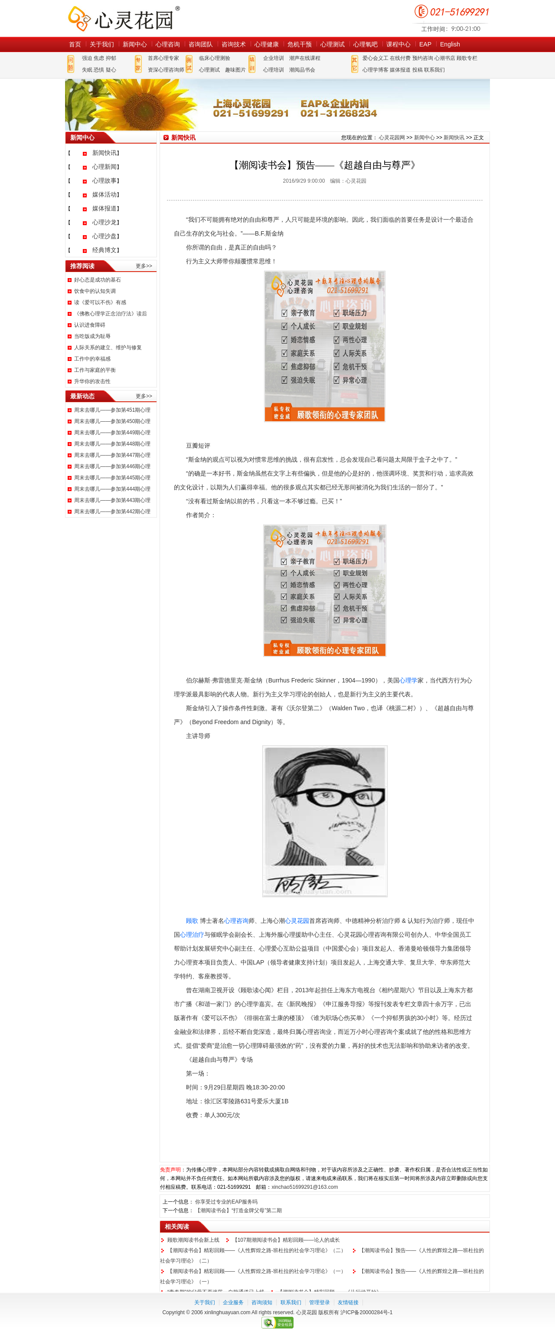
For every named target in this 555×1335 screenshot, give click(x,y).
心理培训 (273, 70)
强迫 (87, 58)
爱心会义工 (375, 58)
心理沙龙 (104, 222)
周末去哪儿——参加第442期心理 (112, 511)
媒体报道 (400, 70)
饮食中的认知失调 (95, 291)
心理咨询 (168, 44)
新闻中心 (135, 44)
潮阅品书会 (302, 70)
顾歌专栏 (467, 58)
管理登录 (319, 1302)
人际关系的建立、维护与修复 (108, 347)
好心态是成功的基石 (97, 280)
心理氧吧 (365, 44)
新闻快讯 (104, 152)
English (450, 44)
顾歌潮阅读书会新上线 (193, 1240)
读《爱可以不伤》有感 (100, 302)
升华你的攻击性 (92, 381)
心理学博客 (375, 70)
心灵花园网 (123, 18)
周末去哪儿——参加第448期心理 (112, 444)
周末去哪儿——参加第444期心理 (112, 489)
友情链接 (348, 1302)
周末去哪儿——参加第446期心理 (112, 466)
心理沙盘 (104, 236)
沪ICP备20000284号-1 (366, 1312)
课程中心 (398, 44)
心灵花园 (297, 920)
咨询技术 (234, 44)
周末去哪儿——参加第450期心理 (112, 421)
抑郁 (111, 58)
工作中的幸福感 (92, 359)
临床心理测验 (214, 58)
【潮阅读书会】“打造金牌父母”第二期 (238, 1210)
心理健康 (267, 44)
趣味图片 (235, 70)
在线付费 (400, 58)
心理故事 (104, 180)
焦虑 (99, 58)
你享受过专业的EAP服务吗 (226, 1202)
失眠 (87, 70)
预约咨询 (422, 58)
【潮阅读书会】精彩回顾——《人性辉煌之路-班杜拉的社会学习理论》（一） (256, 1271)
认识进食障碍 (89, 325)
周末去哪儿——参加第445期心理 (112, 478)
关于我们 (102, 44)
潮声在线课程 (304, 58)
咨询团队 (201, 44)
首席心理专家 (163, 58)
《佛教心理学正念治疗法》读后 (110, 314)
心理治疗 (192, 934)
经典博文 (104, 249)
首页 (75, 44)
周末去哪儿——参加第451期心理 (112, 410)
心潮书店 (444, 58)
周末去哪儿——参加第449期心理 (112, 433)
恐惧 (99, 70)
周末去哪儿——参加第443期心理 (112, 500)
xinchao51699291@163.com (304, 1187)
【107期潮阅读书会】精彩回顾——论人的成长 (286, 1240)
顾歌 (192, 920)
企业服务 (233, 1302)
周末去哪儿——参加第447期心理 (112, 455)
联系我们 (434, 70)
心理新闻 (104, 166)
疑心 (111, 70)
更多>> (144, 266)
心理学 (408, 680)
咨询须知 (261, 1302)
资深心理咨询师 (166, 70)
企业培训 (273, 58)
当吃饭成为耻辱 (92, 336)
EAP (425, 44)
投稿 (417, 70)
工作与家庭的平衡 (95, 370)
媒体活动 (104, 194)
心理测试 (332, 44)
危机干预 (299, 44)
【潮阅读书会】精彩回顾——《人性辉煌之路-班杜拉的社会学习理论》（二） (256, 1250)
